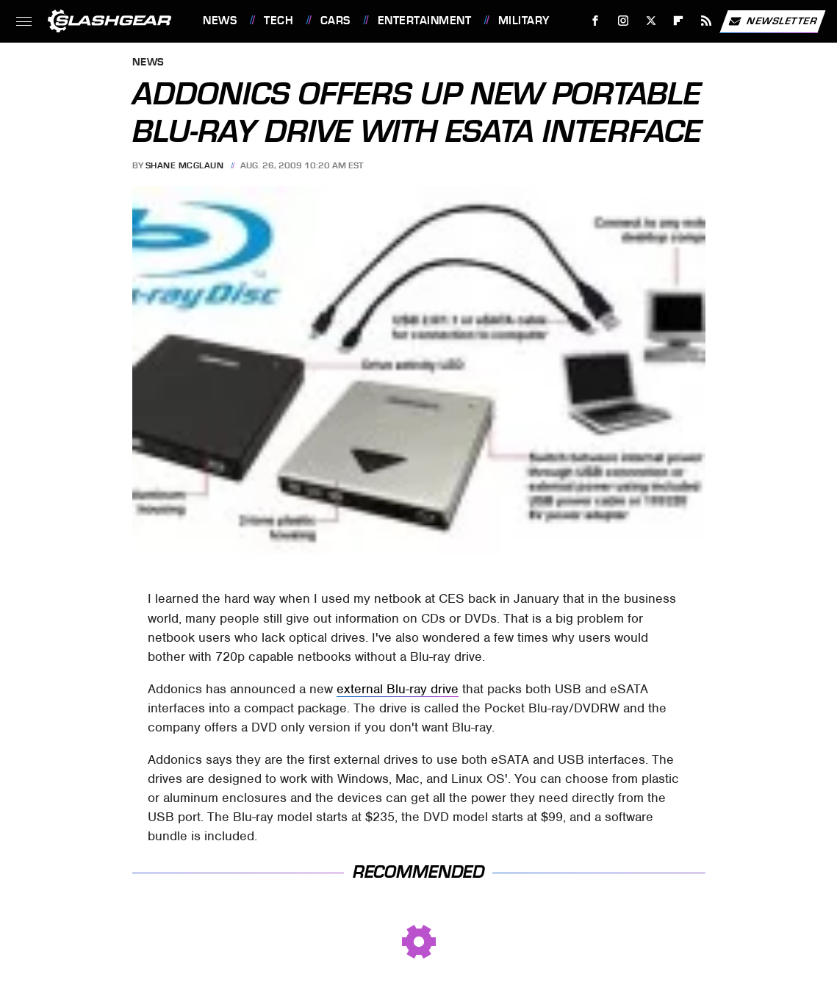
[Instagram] (623, 21)
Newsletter (772, 21)
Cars (335, 20)
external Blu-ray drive (398, 689)
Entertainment (425, 20)
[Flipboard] (678, 21)
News (220, 20)
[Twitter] (650, 21)
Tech (278, 20)
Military (524, 20)
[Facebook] (595, 21)
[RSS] (706, 21)
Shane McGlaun (185, 165)
